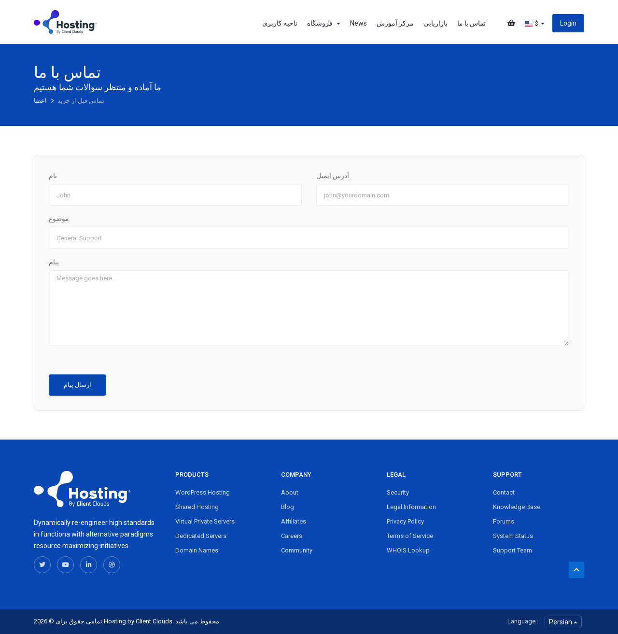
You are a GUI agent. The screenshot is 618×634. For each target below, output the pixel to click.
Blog (287, 506)
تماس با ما (471, 23)
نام (53, 175)
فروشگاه (323, 23)
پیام (54, 262)
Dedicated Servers (200, 535)
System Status (513, 535)
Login (568, 23)
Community (296, 550)
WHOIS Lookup (408, 550)
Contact (504, 492)
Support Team (512, 550)
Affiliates (293, 521)
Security (398, 492)
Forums (503, 521)
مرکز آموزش (395, 23)
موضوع (59, 218)
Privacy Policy (405, 521)
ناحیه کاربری (279, 23)
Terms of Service (410, 535)
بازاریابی (435, 23)
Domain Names (196, 550)
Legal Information (411, 506)
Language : (522, 621)
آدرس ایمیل (332, 175)
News (358, 23)
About (289, 492)
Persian (563, 622)
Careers (291, 535)
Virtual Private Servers (205, 521)
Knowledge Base (516, 506)
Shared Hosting (197, 506)
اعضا (41, 100)
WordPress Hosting (202, 492)
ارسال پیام (77, 384)
